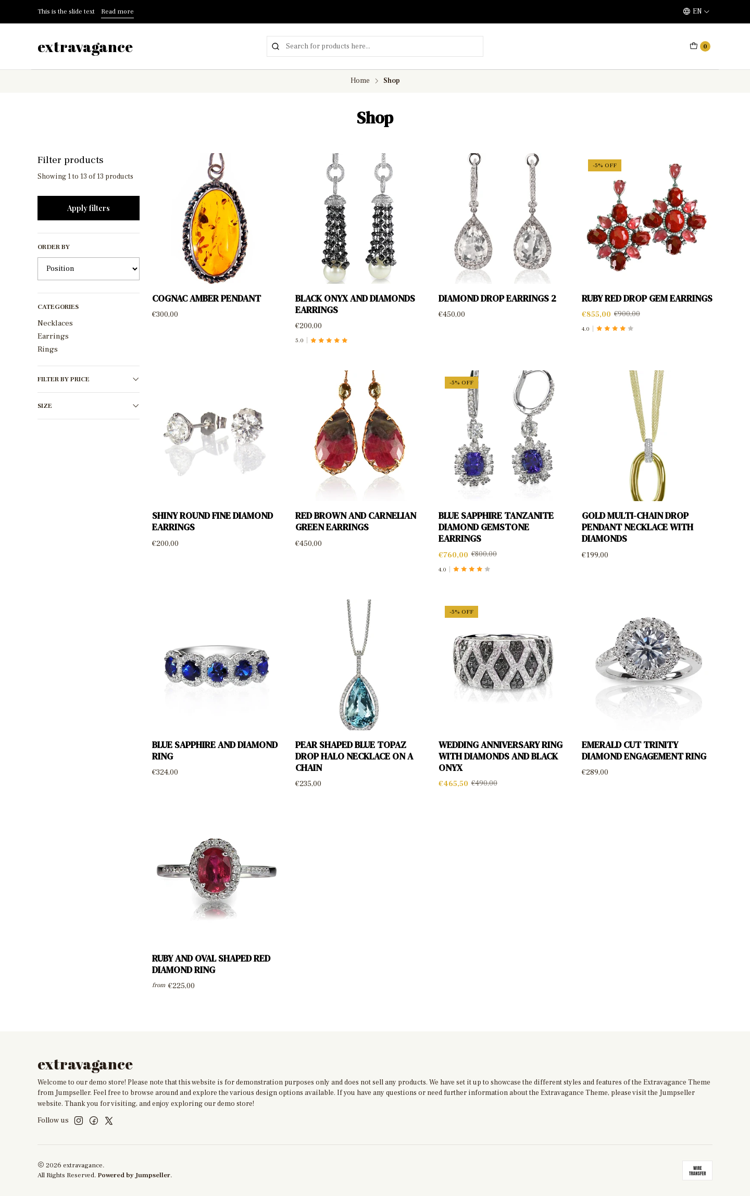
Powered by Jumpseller (134, 1175)
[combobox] (375, 46)
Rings (48, 349)
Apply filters (88, 208)
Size (89, 406)
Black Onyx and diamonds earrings (355, 304)
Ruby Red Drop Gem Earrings (647, 298)
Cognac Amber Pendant (206, 298)
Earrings (53, 336)
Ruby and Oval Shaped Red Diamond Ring (211, 974)
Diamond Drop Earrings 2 (497, 298)
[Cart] (700, 46)
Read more (117, 11)
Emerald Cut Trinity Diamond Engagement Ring (644, 761)
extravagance (85, 46)
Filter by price (89, 379)
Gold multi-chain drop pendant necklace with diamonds (637, 537)
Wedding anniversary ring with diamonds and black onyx (500, 766)
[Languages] (696, 11)
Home (360, 81)
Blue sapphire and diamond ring (215, 761)
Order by (54, 247)
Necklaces (55, 323)
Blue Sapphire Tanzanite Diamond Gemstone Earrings (496, 537)
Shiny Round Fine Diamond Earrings (212, 532)
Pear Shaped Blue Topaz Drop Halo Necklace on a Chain (354, 766)
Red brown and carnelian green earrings (355, 532)
